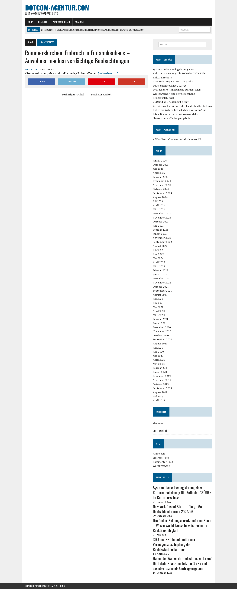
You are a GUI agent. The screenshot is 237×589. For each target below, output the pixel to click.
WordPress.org (161, 466)
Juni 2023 (158, 225)
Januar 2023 (160, 234)
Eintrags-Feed (161, 457)
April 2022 (159, 262)
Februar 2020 (160, 368)
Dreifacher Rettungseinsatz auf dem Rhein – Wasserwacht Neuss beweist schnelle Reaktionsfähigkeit (178, 93)
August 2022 (160, 246)
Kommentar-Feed (163, 462)
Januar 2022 (160, 274)
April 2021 (159, 311)
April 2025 (159, 173)
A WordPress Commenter (167, 139)
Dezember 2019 (162, 376)
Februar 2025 (160, 177)
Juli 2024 (158, 201)
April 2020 (159, 359)
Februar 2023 (160, 229)
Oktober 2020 (161, 335)
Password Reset (61, 22)
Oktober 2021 (161, 286)
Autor (33, 69)
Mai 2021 (158, 307)
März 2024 (159, 209)
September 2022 (162, 242)
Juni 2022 (158, 254)
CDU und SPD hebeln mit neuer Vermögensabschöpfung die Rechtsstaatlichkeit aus (174, 544)
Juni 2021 (158, 303)
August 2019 (160, 392)
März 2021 (159, 315)
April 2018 (159, 400)
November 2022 (162, 237)
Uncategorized (160, 431)
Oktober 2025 (161, 164)
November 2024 (162, 185)
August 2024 (160, 197)
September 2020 (162, 339)
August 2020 (160, 343)
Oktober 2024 (161, 189)
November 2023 (162, 217)
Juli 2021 (158, 298)
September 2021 (162, 290)
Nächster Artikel (101, 94)
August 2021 (160, 294)
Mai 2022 (158, 258)
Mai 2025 (158, 168)
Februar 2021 (160, 319)
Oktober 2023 (161, 221)
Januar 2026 (160, 160)
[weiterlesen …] (108, 73)
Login (30, 22)
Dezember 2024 (162, 181)
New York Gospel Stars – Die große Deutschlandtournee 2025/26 (177, 509)
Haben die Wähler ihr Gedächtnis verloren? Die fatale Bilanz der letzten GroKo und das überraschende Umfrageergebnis (179, 114)
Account (79, 22)
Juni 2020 (158, 351)
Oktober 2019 (161, 384)
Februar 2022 (160, 270)
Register (43, 22)
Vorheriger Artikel (73, 94)
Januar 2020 (160, 372)
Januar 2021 (160, 323)
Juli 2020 (158, 347)
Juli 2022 (158, 250)
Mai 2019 (158, 396)
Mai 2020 (158, 355)
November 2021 (162, 282)
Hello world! (194, 139)
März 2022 (159, 266)
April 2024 (159, 205)
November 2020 (162, 331)
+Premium (158, 423)
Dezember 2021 (162, 278)
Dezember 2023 (162, 213)
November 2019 (162, 380)
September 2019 (162, 388)
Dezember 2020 (162, 327)
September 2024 (162, 193)
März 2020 (159, 364)
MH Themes (60, 586)
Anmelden (159, 453)
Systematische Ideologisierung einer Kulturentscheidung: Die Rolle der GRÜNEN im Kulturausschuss (179, 73)
